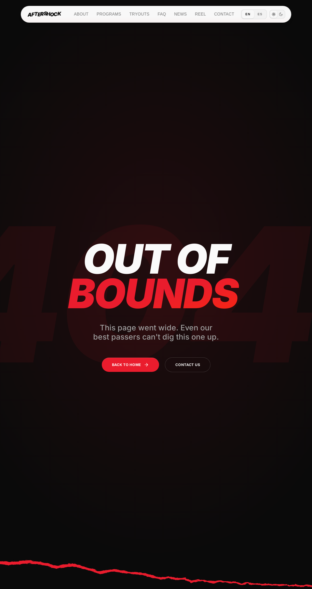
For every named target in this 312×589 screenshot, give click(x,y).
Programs (109, 14)
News (180, 14)
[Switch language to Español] (253, 14)
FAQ (162, 14)
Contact (224, 14)
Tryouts (139, 14)
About (81, 14)
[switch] (277, 14)
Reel (200, 14)
